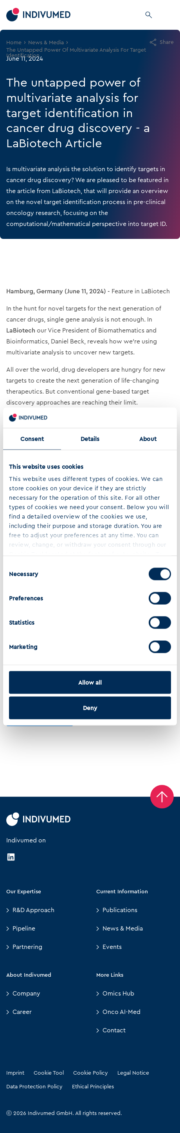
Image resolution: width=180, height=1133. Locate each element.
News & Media (46, 42)
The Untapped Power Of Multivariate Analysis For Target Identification (76, 52)
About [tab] (148, 438)
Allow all (90, 682)
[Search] (148, 14)
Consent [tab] (32, 438)
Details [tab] (90, 438)
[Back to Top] (162, 796)
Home (14, 42)
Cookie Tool (49, 1073)
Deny (90, 708)
